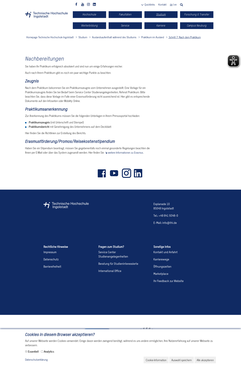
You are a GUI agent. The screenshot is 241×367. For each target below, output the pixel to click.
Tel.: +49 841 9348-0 (165, 215)
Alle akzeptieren (205, 360)
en (175, 4)
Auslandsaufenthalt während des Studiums (113, 37)
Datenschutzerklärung (36, 360)
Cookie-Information (156, 360)
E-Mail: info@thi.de (165, 223)
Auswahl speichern (181, 360)
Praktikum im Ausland (152, 37)
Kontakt (162, 4)
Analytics (49, 351)
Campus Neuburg (197, 25)
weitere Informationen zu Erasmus (125, 152)
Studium (82, 37)
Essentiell (33, 351)
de (171, 4)
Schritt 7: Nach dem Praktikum (184, 37)
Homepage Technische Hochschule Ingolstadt (50, 37)
